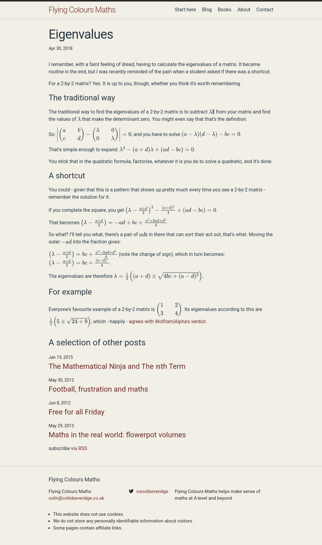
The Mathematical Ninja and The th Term (117, 367)
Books (224, 9)
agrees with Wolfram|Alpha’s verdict (167, 321)
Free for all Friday (76, 412)
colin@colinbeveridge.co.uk (76, 498)
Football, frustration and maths (98, 389)
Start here (185, 9)
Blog (207, 9)
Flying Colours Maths (82, 9)
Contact (264, 9)
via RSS (79, 448)
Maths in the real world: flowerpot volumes (117, 435)
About (243, 9)
